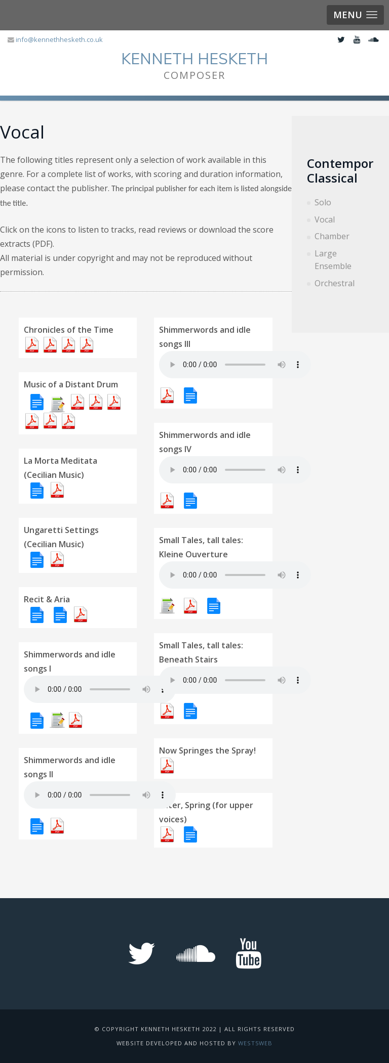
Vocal (325, 219)
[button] (355, 15)
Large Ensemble (333, 260)
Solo (323, 202)
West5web (255, 1043)
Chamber (332, 236)
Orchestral (335, 283)
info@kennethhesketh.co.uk (59, 39)
